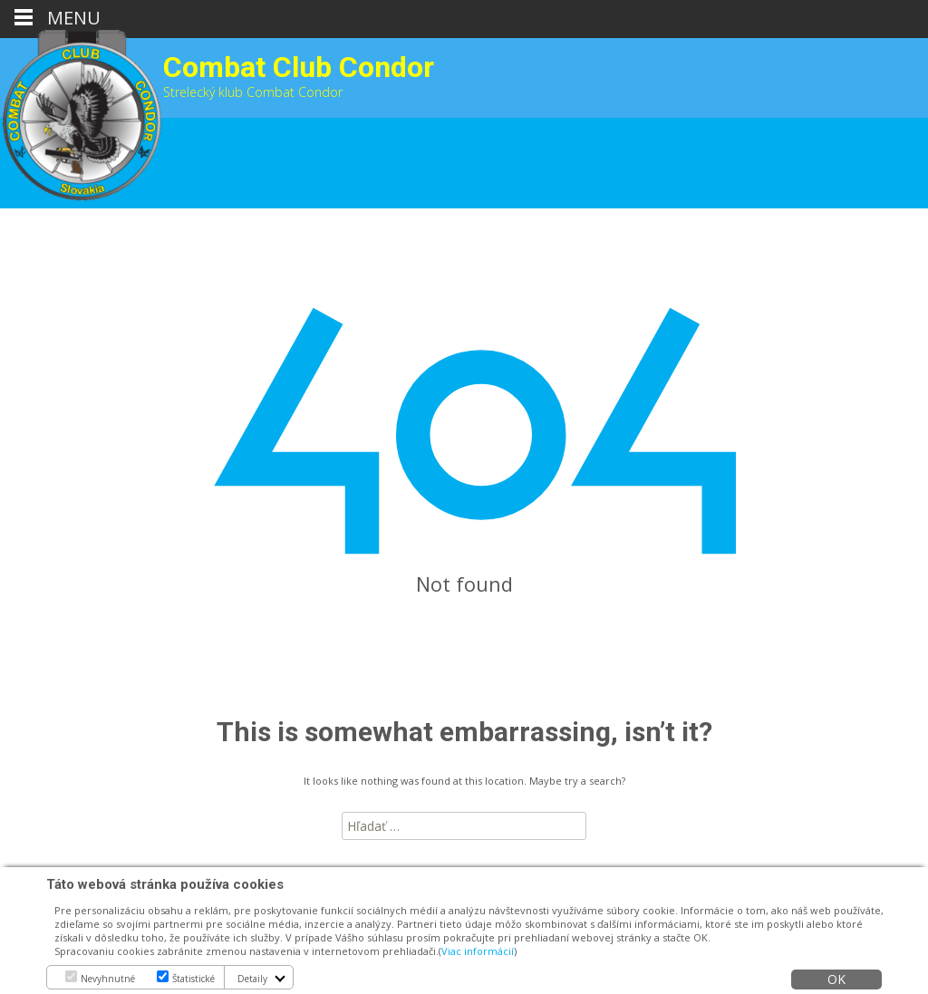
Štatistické (193, 978)
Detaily (252, 978)
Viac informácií (477, 951)
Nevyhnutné (108, 978)
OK (836, 979)
